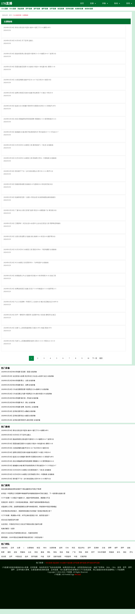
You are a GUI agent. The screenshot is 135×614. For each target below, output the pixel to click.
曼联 (9, 552)
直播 (92, 3)
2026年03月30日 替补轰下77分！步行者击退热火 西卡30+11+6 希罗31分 (26, 479)
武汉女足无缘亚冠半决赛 (10, 520)
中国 (75, 556)
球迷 (80, 552)
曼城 (42, 552)
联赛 (2, 552)
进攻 (15, 552)
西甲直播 (96, 563)
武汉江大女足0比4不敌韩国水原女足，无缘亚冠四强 (19, 533)
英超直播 (55, 563)
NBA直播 (49, 563)
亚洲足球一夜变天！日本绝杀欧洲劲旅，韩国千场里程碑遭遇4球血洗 (25, 502)
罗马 (131, 552)
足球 (12, 548)
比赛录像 (53, 548)
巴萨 (48, 556)
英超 (67, 552)
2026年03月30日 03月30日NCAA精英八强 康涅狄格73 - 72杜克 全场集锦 (26, 470)
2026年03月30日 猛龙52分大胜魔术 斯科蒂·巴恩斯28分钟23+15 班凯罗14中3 (27, 457)
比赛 (18, 548)
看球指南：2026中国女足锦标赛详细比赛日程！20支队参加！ (22, 537)
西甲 (122, 548)
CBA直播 (62, 563)
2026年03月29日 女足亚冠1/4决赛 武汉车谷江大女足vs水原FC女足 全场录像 (27, 376)
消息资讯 (4, 548)
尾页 (101, 358)
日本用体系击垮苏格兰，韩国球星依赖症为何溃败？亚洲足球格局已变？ (26, 511)
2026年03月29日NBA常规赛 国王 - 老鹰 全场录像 (18, 385)
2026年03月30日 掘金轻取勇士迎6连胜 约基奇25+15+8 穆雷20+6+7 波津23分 (27, 439)
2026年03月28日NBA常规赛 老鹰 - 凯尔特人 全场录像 (19, 407)
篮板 (128, 548)
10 (88, 358)
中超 (42, 556)
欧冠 (38, 548)
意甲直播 (89, 563)
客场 (55, 552)
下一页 (94, 358)
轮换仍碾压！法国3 (8, 528)
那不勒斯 (34, 556)
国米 (86, 552)
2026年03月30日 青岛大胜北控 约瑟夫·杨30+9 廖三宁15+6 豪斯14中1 (24, 430)
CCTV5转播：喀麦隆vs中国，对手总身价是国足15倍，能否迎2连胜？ (25, 515)
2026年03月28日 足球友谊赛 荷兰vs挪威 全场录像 (18, 411)
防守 (93, 552)
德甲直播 (83, 563)
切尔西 (3, 556)
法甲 (10, 556)
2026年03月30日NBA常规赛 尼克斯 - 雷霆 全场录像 (19, 372)
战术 (26, 556)
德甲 (116, 548)
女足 (29, 552)
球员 (73, 548)
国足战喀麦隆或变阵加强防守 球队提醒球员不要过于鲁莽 (21, 489)
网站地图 (78, 574)
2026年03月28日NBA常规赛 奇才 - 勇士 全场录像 (18, 402)
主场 (103, 548)
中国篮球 (68, 556)
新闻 (128, 3)
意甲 (89, 548)
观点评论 (81, 548)
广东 (74, 552)
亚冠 (36, 552)
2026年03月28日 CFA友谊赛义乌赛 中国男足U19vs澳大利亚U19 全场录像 (26, 394)
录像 (104, 3)
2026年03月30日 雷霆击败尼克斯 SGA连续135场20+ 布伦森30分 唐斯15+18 (27, 443)
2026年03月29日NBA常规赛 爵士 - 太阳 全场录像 (18, 380)
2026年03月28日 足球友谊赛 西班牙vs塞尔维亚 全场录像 (20, 420)
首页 (82, 3)
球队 (48, 552)
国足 (124, 552)
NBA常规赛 (102, 552)
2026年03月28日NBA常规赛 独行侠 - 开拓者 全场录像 (19, 398)
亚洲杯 (96, 548)
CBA (67, 548)
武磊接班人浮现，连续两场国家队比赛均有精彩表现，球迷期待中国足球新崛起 (29, 507)
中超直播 (69, 563)
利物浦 (111, 552)
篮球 (60, 548)
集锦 (116, 3)
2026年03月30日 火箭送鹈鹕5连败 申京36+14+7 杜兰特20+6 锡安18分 (25, 448)
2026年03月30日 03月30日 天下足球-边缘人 (16, 435)
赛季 (109, 548)
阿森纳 (22, 552)
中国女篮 (18, 556)
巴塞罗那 (83, 556)
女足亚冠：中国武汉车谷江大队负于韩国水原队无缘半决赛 (21, 524)
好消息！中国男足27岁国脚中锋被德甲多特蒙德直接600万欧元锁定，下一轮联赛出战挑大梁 (33, 493)
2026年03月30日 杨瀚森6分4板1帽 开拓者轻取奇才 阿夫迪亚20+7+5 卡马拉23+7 (28, 465)
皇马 (118, 552)
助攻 (61, 552)
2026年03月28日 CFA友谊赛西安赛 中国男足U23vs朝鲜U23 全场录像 (25, 389)
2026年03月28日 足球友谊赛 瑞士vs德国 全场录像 (18, 416)
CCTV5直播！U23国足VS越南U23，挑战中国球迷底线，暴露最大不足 (25, 498)
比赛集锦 (30, 548)
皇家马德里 (57, 556)
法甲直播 (76, 563)
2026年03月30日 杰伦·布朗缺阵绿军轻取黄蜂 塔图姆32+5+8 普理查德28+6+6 (27, 461)
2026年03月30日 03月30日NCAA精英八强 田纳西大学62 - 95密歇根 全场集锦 (27, 474)
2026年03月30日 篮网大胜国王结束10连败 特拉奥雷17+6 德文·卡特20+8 (25, 452)
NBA (45, 548)
